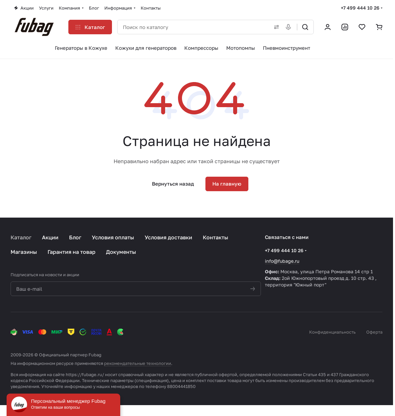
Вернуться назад (173, 184)
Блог (75, 237)
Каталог (21, 237)
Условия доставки (168, 237)
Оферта (374, 332)
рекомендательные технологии (137, 363)
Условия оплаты (113, 237)
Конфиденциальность (332, 332)
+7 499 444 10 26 (360, 8)
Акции (50, 237)
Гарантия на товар (71, 252)
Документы (121, 252)
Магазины (24, 252)
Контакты (215, 237)
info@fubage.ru (282, 261)
